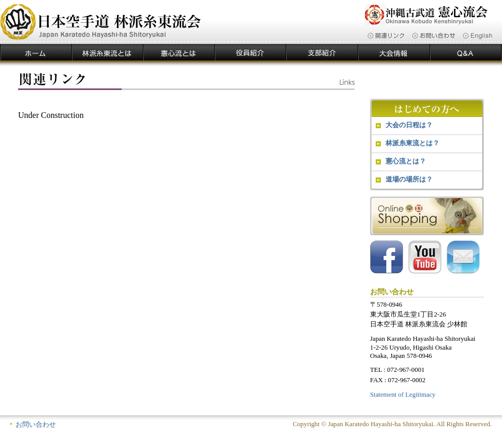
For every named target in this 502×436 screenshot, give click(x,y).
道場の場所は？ (409, 179)
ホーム (36, 53)
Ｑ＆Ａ (466, 53)
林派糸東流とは (107, 53)
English (477, 36)
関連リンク (385, 36)
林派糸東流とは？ (412, 143)
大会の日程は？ (409, 125)
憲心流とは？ (406, 161)
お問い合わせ (433, 36)
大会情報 (394, 53)
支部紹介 (322, 53)
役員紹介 (250, 53)
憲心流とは (179, 53)
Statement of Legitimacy (403, 394)
